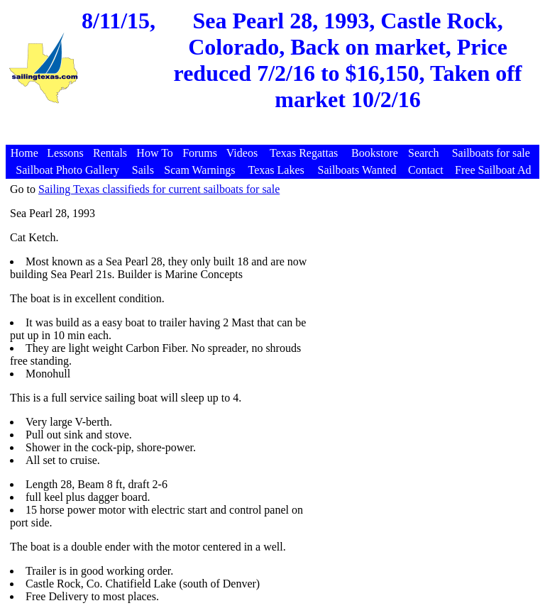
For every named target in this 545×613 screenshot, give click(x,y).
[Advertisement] (275, 137)
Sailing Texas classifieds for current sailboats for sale (159, 189)
